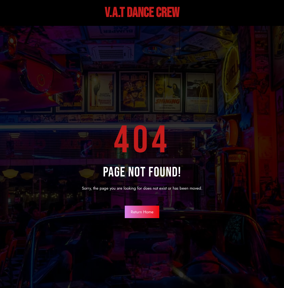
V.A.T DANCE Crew (142, 13)
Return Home (142, 212)
